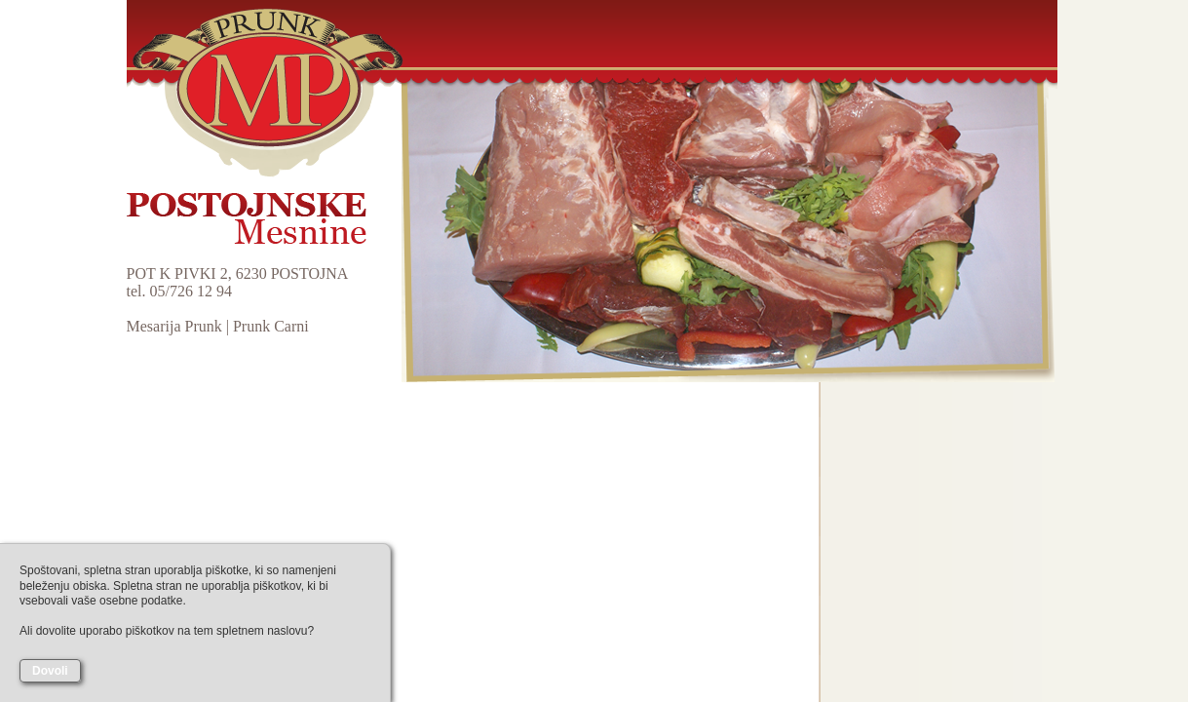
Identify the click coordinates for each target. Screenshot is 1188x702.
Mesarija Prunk (174, 326)
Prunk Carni (271, 326)
